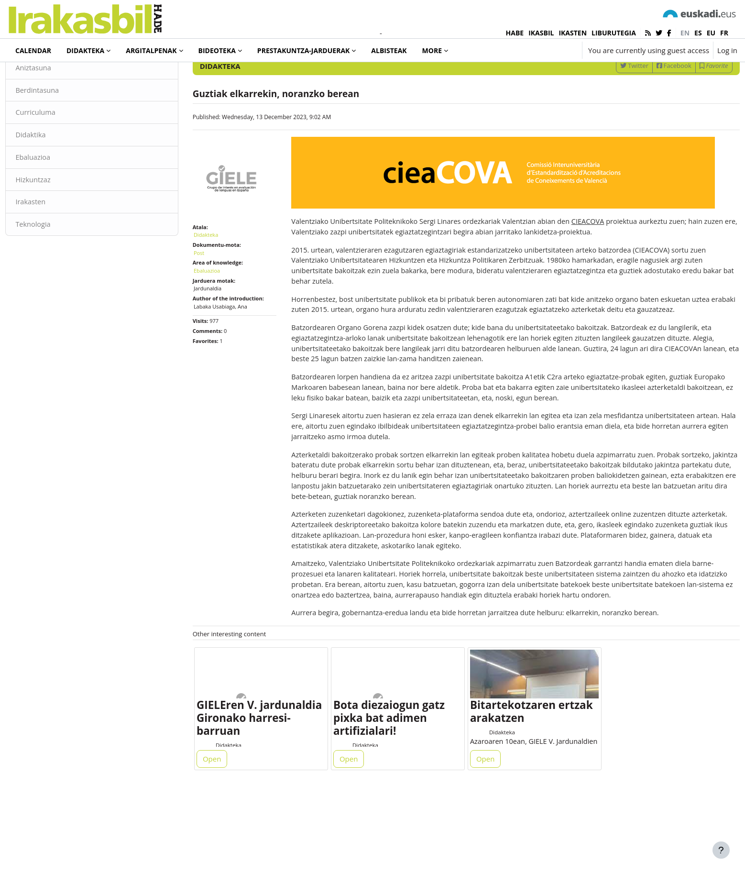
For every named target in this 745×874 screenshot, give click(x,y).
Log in (727, 50)
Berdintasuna (59, 127)
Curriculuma (57, 150)
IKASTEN (573, 32)
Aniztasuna (55, 104)
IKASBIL (541, 32)
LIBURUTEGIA (614, 32)
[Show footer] (721, 850)
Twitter (613, 102)
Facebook (652, 102)
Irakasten (52, 240)
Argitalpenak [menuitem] (151, 50)
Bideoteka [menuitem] (217, 50)
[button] (546, 50)
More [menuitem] (432, 50)
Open (223, 832)
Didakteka (40, 76)
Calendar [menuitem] (33, 50)
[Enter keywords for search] (635, 76)
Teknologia (55, 263)
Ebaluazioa (55, 195)
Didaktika (52, 172)
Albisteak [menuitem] (388, 50)
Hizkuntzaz (55, 217)
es (698, 32)
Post (209, 284)
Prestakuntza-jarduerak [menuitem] (303, 50)
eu (711, 32)
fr (724, 32)
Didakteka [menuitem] (85, 50)
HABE (515, 32)
